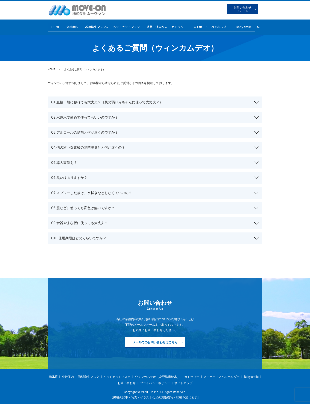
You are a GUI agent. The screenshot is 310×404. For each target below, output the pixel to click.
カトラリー (180, 26)
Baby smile (246, 26)
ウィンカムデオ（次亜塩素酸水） (157, 374)
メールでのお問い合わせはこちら (155, 340)
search (263, 26)
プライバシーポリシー (155, 381)
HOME (52, 26)
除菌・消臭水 (156, 26)
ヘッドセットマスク (126, 26)
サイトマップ (183, 381)
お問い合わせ (127, 381)
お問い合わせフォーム (242, 9)
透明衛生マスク (93, 26)
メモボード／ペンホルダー (213, 26)
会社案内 (70, 26)
